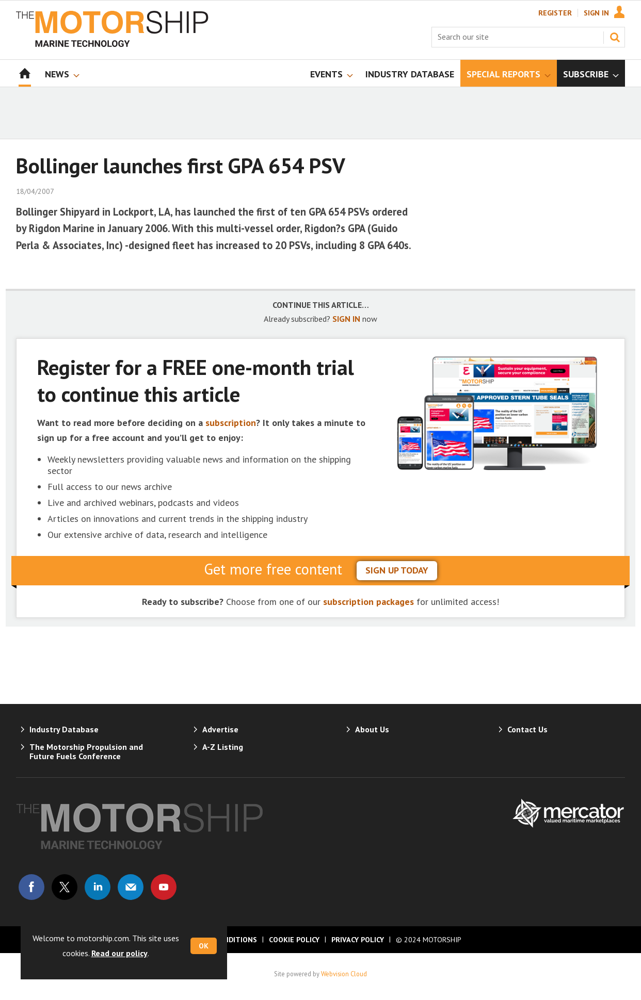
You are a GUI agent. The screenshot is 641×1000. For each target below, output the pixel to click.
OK (204, 945)
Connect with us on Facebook (31, 887)
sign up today (396, 570)
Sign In (596, 13)
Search (614, 37)
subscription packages (368, 602)
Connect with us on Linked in (97, 887)
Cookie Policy (294, 939)
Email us (130, 887)
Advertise (220, 729)
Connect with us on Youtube (163, 887)
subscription (230, 423)
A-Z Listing (222, 747)
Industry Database (64, 729)
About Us (372, 729)
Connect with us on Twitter (64, 887)
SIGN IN (346, 319)
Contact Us (527, 729)
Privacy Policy (357, 939)
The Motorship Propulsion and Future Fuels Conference (86, 751)
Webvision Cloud (344, 974)
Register (555, 13)
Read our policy (119, 953)
